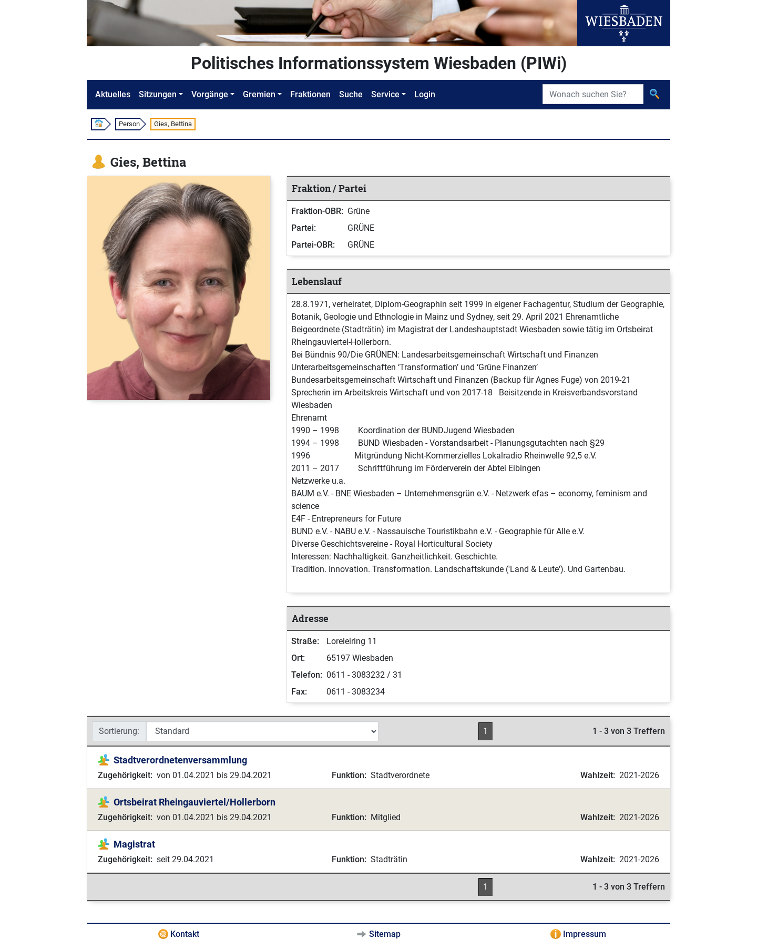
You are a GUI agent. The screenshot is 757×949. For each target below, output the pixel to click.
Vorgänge (209, 94)
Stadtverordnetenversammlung (180, 760)
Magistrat (134, 844)
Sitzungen (158, 94)
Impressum (584, 934)
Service (385, 94)
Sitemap (385, 934)
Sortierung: (119, 731)
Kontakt (184, 934)
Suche (351, 94)
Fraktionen (310, 94)
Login (424, 94)
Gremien (259, 94)
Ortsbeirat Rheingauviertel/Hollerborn (194, 802)
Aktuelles (112, 94)
